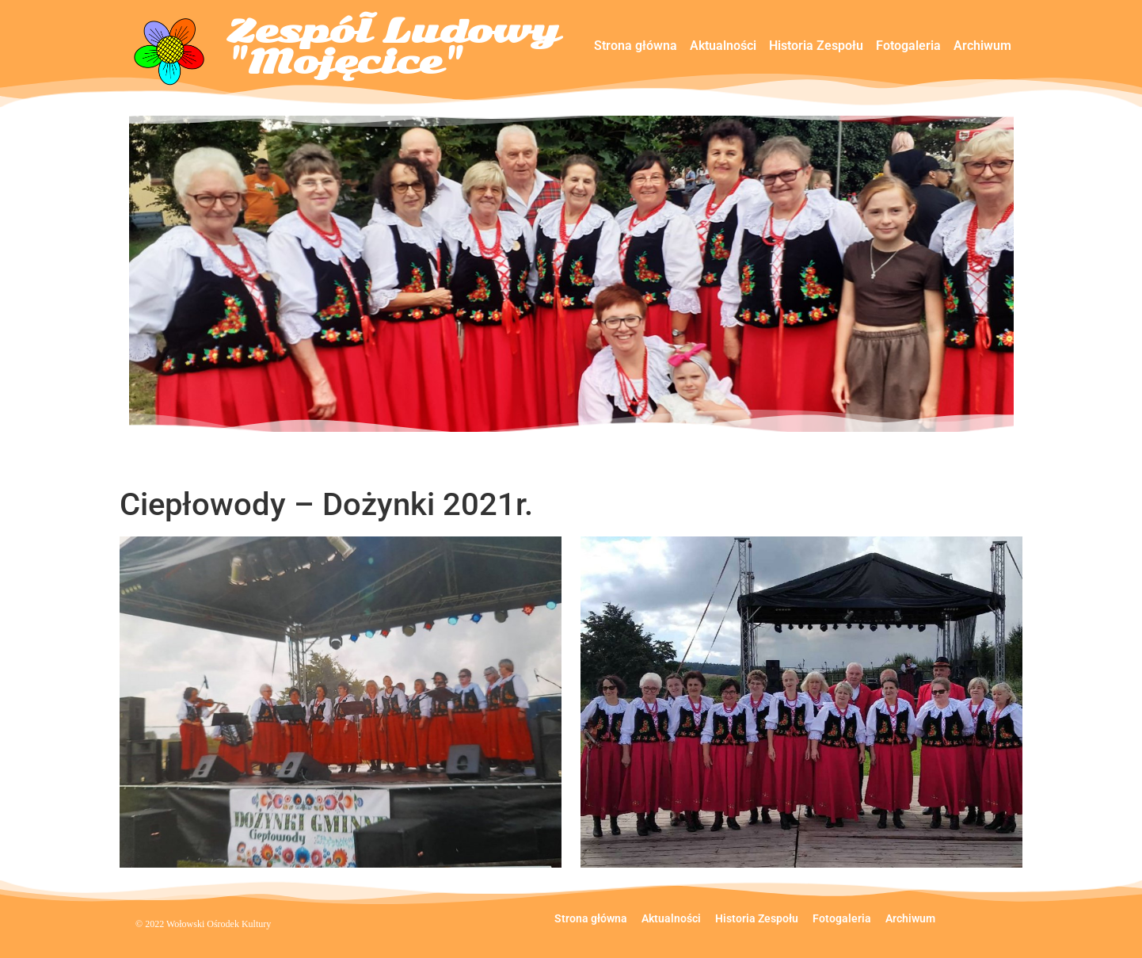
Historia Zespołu (816, 45)
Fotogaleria (908, 45)
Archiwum (982, 45)
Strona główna (635, 45)
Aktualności (723, 45)
